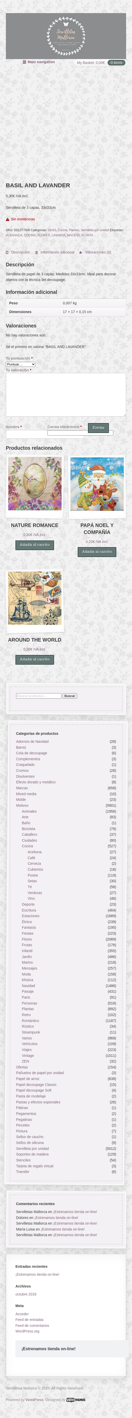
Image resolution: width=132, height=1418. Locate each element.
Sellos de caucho (29, 1137)
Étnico (27, 922)
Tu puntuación (19, 358)
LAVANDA (58, 235)
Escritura (29, 910)
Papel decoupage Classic (36, 1085)
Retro (26, 1015)
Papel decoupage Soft (33, 1090)
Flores (27, 939)
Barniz (21, 747)
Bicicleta (28, 829)
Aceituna (35, 852)
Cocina (62, 230)
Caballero (29, 834)
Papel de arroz (27, 1079)
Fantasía (29, 927)
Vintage (28, 1055)
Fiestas (27, 933)
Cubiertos (35, 869)
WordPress (34, 1400)
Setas (32, 881)
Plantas (74, 230)
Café (31, 858)
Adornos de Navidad (32, 741)
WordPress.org (27, 1331)
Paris (26, 997)
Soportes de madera (32, 1154)
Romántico (30, 1021)
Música (27, 980)
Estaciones (30, 916)
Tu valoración (18, 370)
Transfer (22, 1172)
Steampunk (31, 1032)
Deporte (28, 904)
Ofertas (22, 1067)
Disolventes (25, 776)
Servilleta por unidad (95, 230)
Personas (29, 1003)
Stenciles (23, 1160)
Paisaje (28, 991)
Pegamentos (26, 1114)
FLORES (44, 235)
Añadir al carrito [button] (35, 545)
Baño (26, 823)
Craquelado (25, 765)
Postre (33, 875)
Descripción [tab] (20, 252)
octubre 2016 (25, 1294)
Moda (26, 974)
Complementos (28, 759)
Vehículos (29, 1044)
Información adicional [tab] (56, 252)
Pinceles (22, 1125)
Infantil (27, 951)
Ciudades (29, 840)
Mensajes (29, 968)
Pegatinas (24, 1119)
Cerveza (34, 863)
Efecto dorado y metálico (35, 782)
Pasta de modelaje (31, 1096)
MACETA (73, 235)
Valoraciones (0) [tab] (97, 252)
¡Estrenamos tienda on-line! (75, 1212)
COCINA (30, 235)
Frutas (27, 945)
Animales (29, 811)
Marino (27, 962)
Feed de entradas (29, 1320)
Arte (25, 817)
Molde (21, 799)
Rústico (28, 1026)
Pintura (21, 1131)
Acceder (21, 1314)
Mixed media (26, 794)
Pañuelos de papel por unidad (40, 1073)
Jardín (27, 956)
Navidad (28, 986)
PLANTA (87, 235)
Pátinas (22, 1108)
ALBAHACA (14, 235)
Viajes (27, 1050)
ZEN (25, 1061)
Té (30, 887)
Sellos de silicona (30, 1143)
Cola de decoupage (31, 753)
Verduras (35, 892)
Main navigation (41, 62)
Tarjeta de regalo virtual (34, 1166)
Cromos (22, 770)
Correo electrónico (64, 427)
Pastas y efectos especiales (38, 1102)
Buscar (69, 696)
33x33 (52, 230)
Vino (31, 898)
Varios (27, 1038)
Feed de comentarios (32, 1325)
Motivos (22, 805)
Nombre (14, 427)
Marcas (22, 788)
